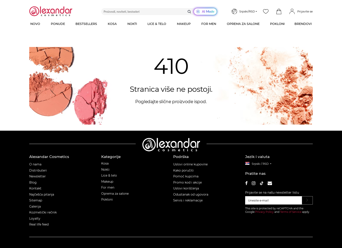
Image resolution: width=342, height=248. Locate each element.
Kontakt (35, 188)
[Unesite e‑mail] (273, 200)
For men (107, 187)
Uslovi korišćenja (186, 188)
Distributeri (38, 170)
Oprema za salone (115, 194)
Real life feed (39, 224)
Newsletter (37, 176)
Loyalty (34, 218)
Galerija (35, 206)
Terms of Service (290, 211)
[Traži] (189, 11)
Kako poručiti (183, 170)
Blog (33, 182)
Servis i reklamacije (188, 200)
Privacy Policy (264, 211)
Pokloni (107, 199)
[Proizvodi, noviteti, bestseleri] (159, 11)
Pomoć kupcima (185, 176)
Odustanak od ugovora (190, 194)
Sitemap (35, 200)
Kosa (105, 163)
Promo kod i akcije (187, 182)
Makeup (107, 182)
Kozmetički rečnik (43, 212)
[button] (278, 11)
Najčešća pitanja (41, 194)
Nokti (105, 170)
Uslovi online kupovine (190, 164)
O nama (35, 164)
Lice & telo (109, 175)
